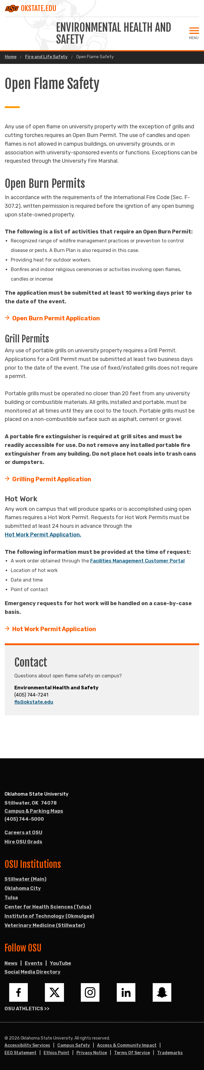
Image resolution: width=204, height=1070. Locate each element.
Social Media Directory (32, 972)
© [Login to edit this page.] (6, 1038)
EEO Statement (20, 1052)
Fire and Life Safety (46, 57)
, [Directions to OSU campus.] (30, 803)
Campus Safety (73, 1045)
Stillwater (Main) (25, 879)
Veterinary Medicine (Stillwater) (44, 925)
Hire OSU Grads (23, 842)
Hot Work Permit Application (54, 629)
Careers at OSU (23, 832)
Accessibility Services (27, 1045)
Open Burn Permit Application (56, 318)
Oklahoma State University (36, 794)
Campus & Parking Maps (33, 811)
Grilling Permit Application (51, 479)
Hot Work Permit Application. (43, 534)
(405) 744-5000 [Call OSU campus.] (24, 819)
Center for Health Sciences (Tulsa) (47, 907)
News (10, 963)
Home (10, 57)
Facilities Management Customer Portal (137, 561)
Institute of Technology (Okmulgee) (49, 916)
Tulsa (11, 897)
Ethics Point (56, 1052)
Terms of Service (132, 1052)
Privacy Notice (91, 1052)
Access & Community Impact (127, 1045)
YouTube (60, 963)
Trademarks (170, 1052)
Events (33, 963)
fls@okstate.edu (33, 702)
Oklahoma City (22, 888)
